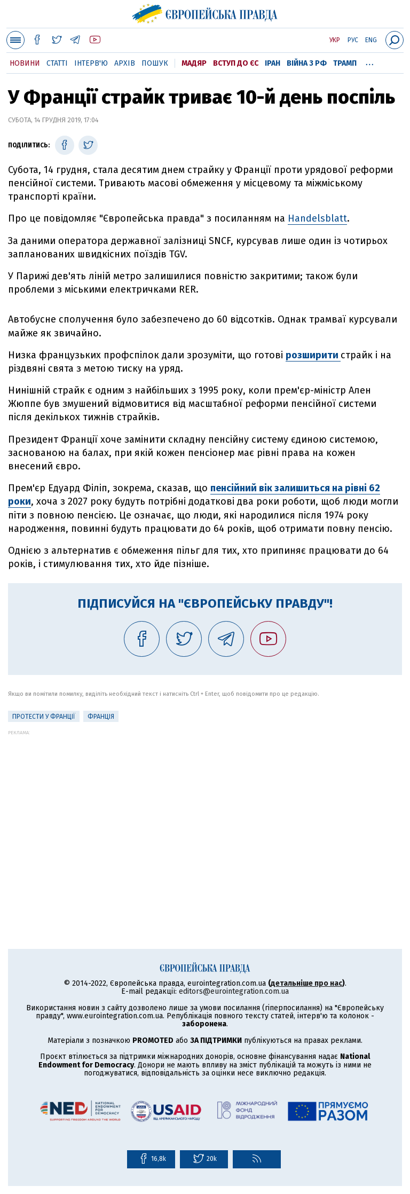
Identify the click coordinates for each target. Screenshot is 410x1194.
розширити (313, 355)
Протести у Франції (43, 716)
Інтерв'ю (91, 63)
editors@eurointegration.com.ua (234, 991)
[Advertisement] (205, 810)
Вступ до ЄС (235, 63)
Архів (124, 63)
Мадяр (194, 63)
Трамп (345, 63)
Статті (57, 63)
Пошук (154, 63)
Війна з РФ (307, 63)
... (369, 61)
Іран (272, 63)
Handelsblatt (317, 218)
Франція (101, 716)
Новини (25, 63)
